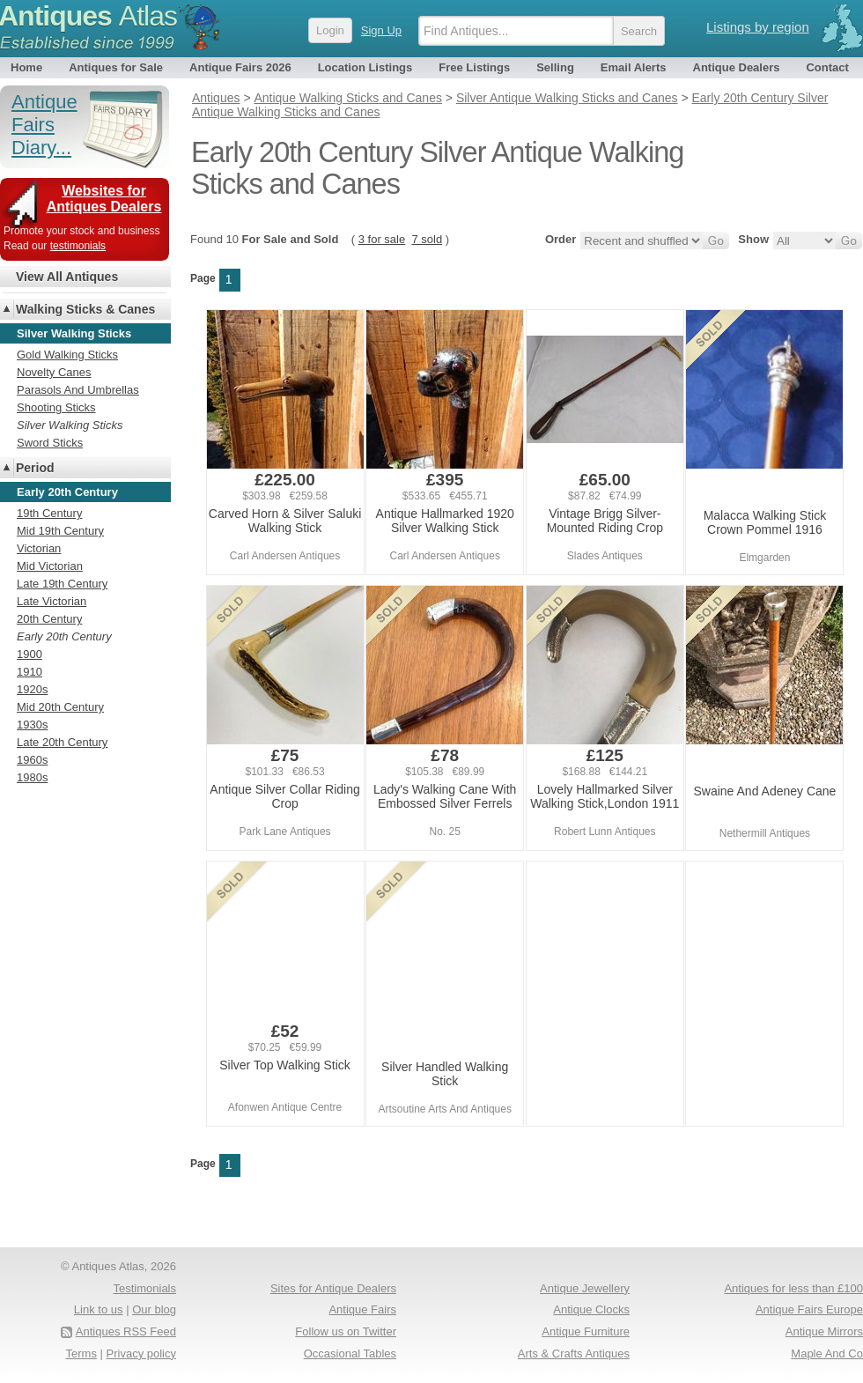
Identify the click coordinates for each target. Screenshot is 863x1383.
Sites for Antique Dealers (333, 1288)
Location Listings (365, 67)
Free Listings (474, 67)
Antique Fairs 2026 (240, 67)
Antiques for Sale (116, 67)
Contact (827, 67)
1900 (29, 654)
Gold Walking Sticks (67, 354)
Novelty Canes (54, 372)
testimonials (78, 246)
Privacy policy (141, 1353)
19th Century (49, 513)
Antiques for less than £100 (793, 1288)
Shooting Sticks (56, 407)
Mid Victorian (50, 566)
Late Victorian (51, 601)
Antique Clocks (591, 1309)
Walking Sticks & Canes (85, 309)
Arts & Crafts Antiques (574, 1353)
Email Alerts (634, 67)
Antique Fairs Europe (809, 1309)
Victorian (39, 548)
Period (35, 468)
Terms (81, 1353)
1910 (29, 671)
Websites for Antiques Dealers (104, 198)
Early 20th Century (64, 636)
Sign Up (381, 30)
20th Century (49, 618)
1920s (32, 689)
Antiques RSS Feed (126, 1331)
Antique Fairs (362, 1309)
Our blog (154, 1309)
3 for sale (381, 239)
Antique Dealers (736, 67)
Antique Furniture (586, 1331)
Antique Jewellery (585, 1288)
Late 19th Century (62, 583)
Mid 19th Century (60, 530)
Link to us (98, 1309)
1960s (32, 759)
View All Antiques (67, 277)
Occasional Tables (350, 1353)
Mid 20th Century (60, 707)
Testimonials (144, 1288)
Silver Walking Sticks (69, 425)
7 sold (426, 239)
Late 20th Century (62, 742)
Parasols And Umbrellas (78, 389)
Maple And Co (827, 1353)
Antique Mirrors (824, 1331)
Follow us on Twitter (345, 1331)
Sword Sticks (50, 442)
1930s (32, 724)
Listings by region (757, 26)
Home (26, 67)
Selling (555, 67)
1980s (32, 777)
